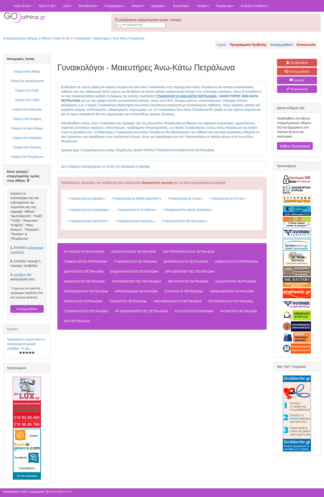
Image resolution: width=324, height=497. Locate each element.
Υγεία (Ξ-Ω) (47, 6)
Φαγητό (138, 6)
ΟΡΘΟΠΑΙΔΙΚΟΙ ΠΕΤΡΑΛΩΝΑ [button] (136, 291)
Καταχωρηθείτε (26, 309)
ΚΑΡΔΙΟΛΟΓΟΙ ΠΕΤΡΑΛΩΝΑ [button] (84, 281)
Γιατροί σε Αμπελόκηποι (27, 81)
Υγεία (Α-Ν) (23, 6)
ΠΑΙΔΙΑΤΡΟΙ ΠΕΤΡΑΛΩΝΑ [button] (128, 301)
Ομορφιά (158, 6)
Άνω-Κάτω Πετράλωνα (128, 38)
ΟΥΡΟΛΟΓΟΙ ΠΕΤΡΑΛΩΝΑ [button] (184, 291)
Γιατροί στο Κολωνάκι (27, 109)
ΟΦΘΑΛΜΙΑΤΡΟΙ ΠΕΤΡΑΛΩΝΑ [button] (232, 291)
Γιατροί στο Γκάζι (27, 90)
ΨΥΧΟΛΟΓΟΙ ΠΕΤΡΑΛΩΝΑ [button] (194, 311)
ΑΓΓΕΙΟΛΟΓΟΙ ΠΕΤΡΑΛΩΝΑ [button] (84, 251)
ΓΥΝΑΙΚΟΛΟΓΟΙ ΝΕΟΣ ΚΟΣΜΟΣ (188, 210)
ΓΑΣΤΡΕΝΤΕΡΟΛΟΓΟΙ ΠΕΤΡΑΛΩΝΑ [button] (189, 251)
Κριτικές (12, 329)
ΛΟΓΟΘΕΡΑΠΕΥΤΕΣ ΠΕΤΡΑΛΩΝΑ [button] (136, 281)
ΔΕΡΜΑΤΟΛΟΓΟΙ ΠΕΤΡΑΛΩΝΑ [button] (186, 261)
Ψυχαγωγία (225, 6)
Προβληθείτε (297, 62)
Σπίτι (67, 6)
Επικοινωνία (297, 89)
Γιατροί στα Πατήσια (27, 147)
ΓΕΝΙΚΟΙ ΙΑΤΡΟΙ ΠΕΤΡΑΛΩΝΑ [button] (85, 261)
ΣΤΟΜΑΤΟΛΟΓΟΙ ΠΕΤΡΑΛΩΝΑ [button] (86, 311)
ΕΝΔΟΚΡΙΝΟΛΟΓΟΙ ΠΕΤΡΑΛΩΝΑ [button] (134, 271)
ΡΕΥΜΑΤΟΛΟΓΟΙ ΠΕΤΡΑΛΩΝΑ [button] (230, 301)
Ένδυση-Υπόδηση (254, 6)
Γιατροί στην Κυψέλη (27, 119)
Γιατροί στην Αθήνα (27, 71)
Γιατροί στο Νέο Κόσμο (27, 128)
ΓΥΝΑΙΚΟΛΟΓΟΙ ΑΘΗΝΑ (86, 198)
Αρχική (221, 44)
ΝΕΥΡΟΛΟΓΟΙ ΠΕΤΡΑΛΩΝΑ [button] (188, 281)
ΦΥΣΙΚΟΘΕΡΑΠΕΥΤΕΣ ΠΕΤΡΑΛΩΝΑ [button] (141, 311)
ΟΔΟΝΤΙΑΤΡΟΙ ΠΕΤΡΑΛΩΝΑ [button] (235, 281)
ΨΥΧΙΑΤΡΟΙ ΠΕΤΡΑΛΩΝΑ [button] (238, 311)
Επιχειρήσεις (115, 6)
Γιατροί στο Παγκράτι (26, 138)
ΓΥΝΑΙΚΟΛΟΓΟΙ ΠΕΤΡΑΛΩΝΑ (184, 221)
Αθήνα (45, 38)
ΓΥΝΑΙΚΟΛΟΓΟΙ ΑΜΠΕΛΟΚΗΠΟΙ (136, 198)
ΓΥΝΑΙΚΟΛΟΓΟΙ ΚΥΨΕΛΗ (136, 210)
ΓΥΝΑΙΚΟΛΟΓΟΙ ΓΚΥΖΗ (228, 198)
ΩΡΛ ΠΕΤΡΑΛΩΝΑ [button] (77, 321)
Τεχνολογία (181, 6)
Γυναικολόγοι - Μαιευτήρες (91, 38)
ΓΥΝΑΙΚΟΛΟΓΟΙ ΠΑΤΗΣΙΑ (135, 221)
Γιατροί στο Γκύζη (27, 100)
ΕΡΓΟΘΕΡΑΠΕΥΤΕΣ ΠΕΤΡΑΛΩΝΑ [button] (189, 271)
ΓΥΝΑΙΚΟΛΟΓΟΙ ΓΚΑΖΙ (185, 198)
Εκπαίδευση (88, 6)
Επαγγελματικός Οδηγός (20, 38)
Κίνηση (203, 6)
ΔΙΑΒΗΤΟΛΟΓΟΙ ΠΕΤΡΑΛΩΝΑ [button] (236, 261)
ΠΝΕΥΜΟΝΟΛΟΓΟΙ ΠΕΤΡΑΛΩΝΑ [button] (177, 301)
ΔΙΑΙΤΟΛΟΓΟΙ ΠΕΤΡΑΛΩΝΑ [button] (84, 271)
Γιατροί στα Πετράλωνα (27, 157)
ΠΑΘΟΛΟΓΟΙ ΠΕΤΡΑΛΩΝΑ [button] (83, 301)
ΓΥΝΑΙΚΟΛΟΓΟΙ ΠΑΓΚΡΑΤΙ (88, 221)
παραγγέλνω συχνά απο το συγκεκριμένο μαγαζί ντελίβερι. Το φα (26, 344)
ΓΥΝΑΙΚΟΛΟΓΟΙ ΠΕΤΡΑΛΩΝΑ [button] (135, 261)
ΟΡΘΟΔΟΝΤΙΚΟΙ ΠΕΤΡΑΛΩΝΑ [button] (86, 291)
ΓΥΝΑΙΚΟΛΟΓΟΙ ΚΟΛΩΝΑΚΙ (89, 210)
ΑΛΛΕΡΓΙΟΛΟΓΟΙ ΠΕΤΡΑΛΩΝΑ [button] (133, 251)
